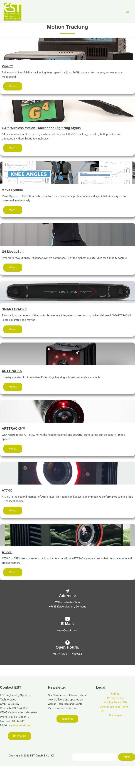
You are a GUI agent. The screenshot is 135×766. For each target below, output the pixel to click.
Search (126, 757)
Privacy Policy (115, 698)
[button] (12, 86)
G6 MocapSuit (12, 251)
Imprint (115, 693)
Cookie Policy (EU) (115, 702)
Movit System (12, 190)
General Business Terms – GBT (115, 709)
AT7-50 (7, 490)
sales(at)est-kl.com (20, 725)
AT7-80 (7, 552)
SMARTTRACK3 (14, 309)
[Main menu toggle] (127, 11)
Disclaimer (115, 715)
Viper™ (7, 66)
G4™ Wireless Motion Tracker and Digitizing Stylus (41, 128)
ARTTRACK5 (12, 371)
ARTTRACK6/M (13, 428)
